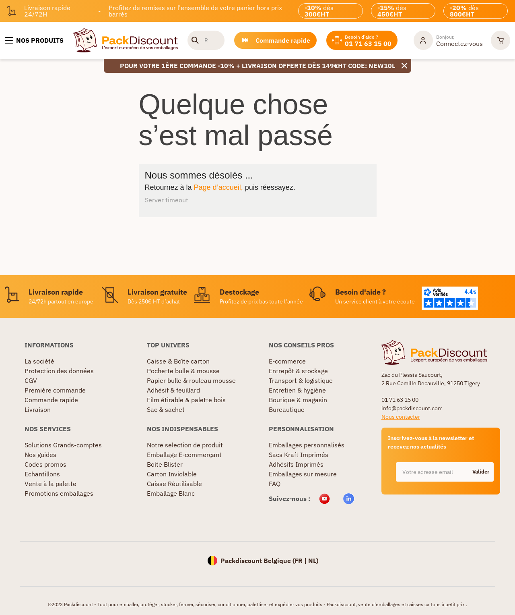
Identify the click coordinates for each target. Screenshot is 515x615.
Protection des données (59, 371)
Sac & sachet (166, 409)
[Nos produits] (34, 40)
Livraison (38, 409)
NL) (313, 561)
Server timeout (166, 200)
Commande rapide (51, 400)
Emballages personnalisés (306, 445)
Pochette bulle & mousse (183, 371)
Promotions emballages (59, 493)
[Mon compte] (448, 40)
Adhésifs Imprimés (296, 464)
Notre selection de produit (185, 445)
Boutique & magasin (298, 400)
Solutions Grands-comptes (63, 445)
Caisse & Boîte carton (178, 361)
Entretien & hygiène (297, 390)
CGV (31, 380)
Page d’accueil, (218, 187)
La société (39, 361)
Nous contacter (400, 416)
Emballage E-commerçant (184, 455)
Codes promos (45, 464)
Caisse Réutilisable (174, 484)
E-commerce (287, 361)
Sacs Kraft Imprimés (298, 455)
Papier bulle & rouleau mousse (191, 380)
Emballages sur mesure (303, 474)
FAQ (274, 484)
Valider (480, 471)
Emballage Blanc (171, 493)
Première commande (55, 390)
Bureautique (287, 409)
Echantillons (42, 474)
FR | (301, 561)
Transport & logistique (301, 380)
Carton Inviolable (172, 474)
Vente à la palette (50, 484)
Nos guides (40, 455)
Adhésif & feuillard (173, 390)
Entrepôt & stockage (298, 371)
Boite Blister (165, 464)
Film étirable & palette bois (186, 400)
